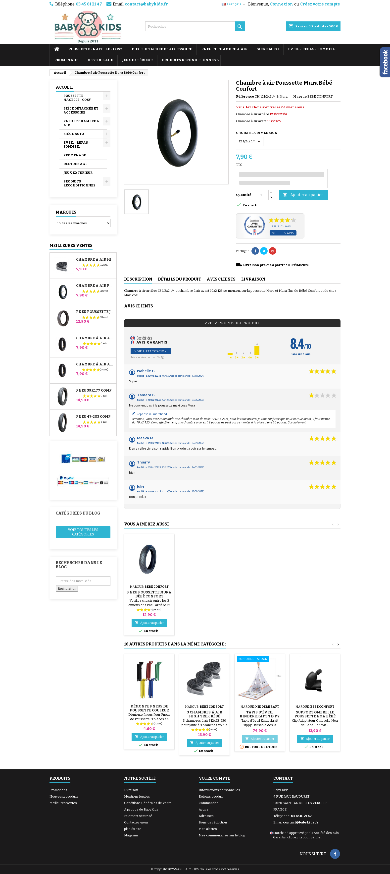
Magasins (131, 835)
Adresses (206, 816)
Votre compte (214, 778)
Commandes (208, 803)
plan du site (132, 829)
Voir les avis (283, 233)
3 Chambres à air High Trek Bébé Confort (204, 716)
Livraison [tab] (253, 279)
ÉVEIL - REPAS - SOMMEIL (76, 144)
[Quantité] (261, 195)
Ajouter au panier (303, 195)
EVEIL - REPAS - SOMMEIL (311, 49)
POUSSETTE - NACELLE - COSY (95, 49)
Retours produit (211, 796)
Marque (300, 96)
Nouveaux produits (63, 796)
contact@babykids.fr (146, 4)
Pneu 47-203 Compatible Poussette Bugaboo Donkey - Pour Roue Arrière (95, 417)
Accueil (65, 87)
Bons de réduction (213, 822)
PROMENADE (66, 60)
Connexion (281, 4)
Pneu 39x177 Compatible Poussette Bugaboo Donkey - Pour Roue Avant (95, 391)
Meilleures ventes (63, 803)
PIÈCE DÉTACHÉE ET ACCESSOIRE (80, 110)
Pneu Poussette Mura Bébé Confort (260, 594)
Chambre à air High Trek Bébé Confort (95, 260)
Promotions (58, 790)
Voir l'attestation (151, 351)
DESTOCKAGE (100, 60)
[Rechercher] (195, 26)
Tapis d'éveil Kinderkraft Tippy (260, 714)
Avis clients (138, 306)
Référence (245, 96)
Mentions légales (137, 796)
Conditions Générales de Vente (148, 803)
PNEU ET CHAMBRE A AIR (224, 49)
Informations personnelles (219, 790)
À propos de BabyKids (141, 809)
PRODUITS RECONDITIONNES (189, 60)
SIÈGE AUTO (73, 134)
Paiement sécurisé (138, 816)
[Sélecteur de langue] (234, 4)
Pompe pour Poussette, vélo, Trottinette (149, 590)
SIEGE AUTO (268, 49)
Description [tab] (138, 279)
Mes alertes (208, 829)
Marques (66, 212)
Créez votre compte (320, 4)
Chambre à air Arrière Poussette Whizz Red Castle (95, 364)
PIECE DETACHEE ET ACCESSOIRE (162, 49)
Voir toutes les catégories (83, 532)
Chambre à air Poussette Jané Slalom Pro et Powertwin (95, 286)
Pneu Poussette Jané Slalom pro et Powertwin (95, 312)
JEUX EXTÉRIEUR (137, 60)
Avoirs (203, 809)
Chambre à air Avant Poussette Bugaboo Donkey (95, 338)
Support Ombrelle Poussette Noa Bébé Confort (315, 716)
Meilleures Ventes (71, 245)
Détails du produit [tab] (179, 279)
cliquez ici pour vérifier (304, 837)
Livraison (131, 790)
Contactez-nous (136, 822)
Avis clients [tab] (221, 279)
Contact (283, 778)
